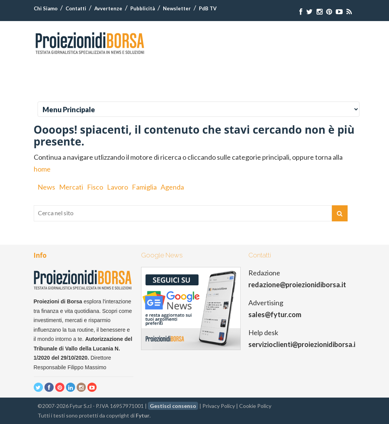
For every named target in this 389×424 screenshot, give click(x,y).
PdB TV (208, 8)
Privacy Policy (218, 406)
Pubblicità (142, 8)
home (42, 169)
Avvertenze (108, 8)
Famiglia (144, 187)
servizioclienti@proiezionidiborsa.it (303, 344)
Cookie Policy (255, 406)
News (46, 187)
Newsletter (177, 8)
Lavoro (117, 187)
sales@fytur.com (274, 314)
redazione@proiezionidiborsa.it (297, 284)
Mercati (71, 187)
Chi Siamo (45, 8)
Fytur (142, 415)
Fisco (95, 187)
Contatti (76, 8)
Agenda (172, 187)
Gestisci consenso (173, 406)
